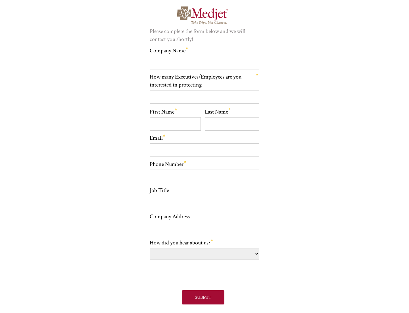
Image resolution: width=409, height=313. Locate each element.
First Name (162, 112)
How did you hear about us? (180, 242)
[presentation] (191, 272)
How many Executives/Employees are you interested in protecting (195, 80)
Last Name (216, 112)
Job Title (159, 190)
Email (156, 138)
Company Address (170, 216)
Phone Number (166, 164)
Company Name (167, 50)
